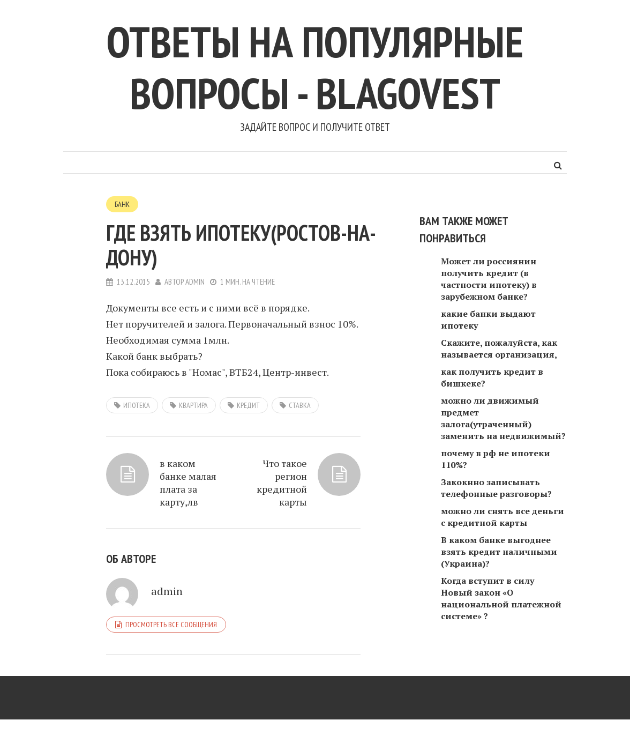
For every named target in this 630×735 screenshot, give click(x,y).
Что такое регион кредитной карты (282, 482)
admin (195, 282)
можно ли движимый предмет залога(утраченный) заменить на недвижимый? (503, 418)
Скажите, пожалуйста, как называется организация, (499, 348)
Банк (122, 204)
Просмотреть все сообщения (171, 624)
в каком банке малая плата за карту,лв (188, 482)
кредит (248, 405)
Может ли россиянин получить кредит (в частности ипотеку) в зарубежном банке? (489, 278)
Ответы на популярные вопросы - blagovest (315, 67)
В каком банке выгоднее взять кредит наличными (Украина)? (499, 551)
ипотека (136, 405)
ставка (300, 405)
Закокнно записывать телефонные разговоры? (496, 488)
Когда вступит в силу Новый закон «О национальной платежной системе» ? (501, 598)
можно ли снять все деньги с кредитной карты (502, 517)
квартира (193, 405)
